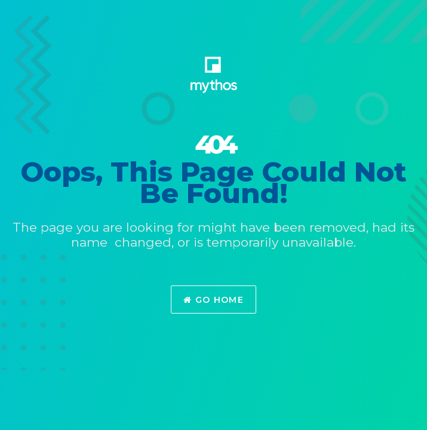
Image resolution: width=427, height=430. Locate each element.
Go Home (213, 299)
